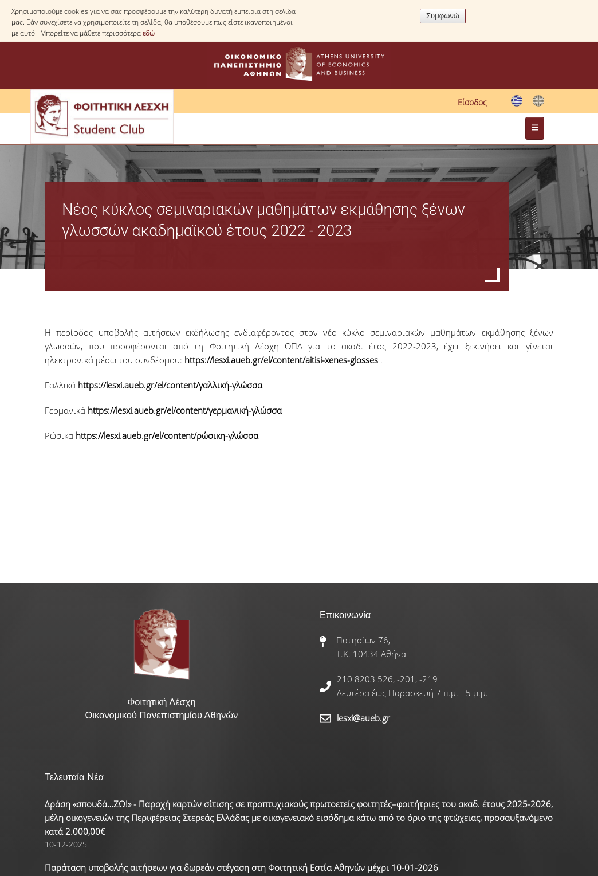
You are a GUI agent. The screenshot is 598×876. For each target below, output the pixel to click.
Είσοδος (472, 102)
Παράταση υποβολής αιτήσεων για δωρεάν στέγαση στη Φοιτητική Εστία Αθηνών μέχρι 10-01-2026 (241, 867)
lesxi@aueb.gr (363, 718)
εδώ (149, 33)
